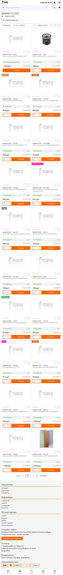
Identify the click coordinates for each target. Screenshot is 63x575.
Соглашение (5, 505)
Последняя (43, 476)
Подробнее (16, 70)
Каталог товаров (7, 523)
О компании (5, 501)
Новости (4, 503)
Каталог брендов (7, 525)
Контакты (4, 508)
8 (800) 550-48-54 (46, 2)
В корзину (51, 70)
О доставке (5, 490)
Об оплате (4, 488)
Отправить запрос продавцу (12, 538)
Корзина (4, 518)
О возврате (5, 493)
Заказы (3, 516)
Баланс (3, 520)
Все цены (26, 65)
